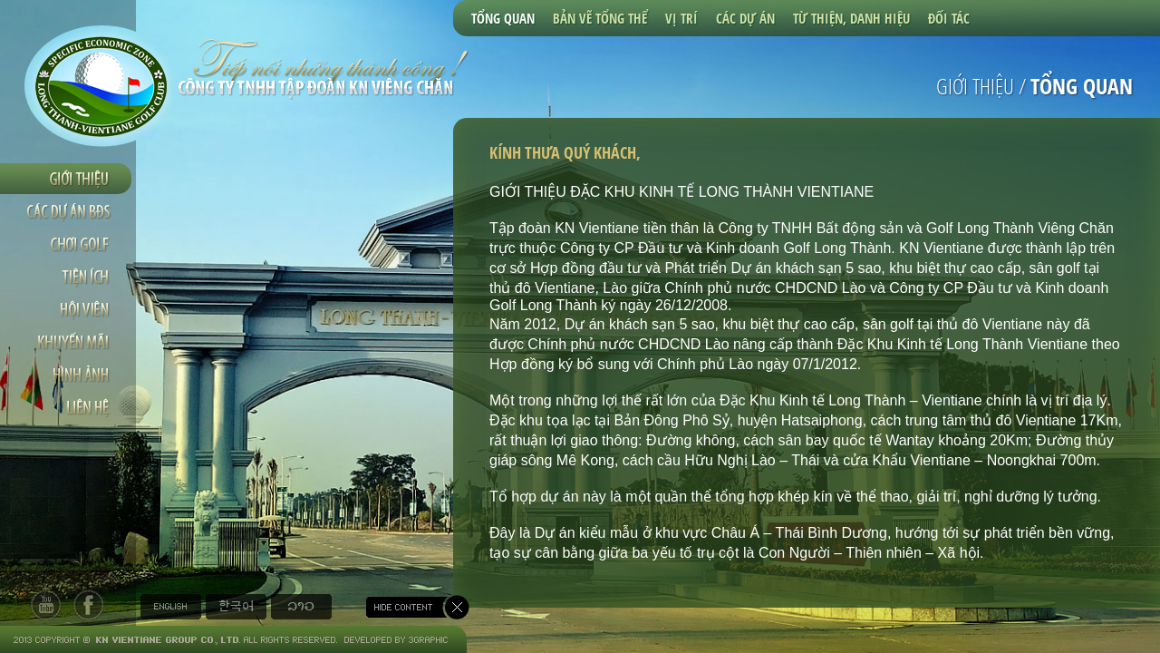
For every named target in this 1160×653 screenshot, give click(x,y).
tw (46, 605)
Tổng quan (503, 18)
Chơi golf (68, 244)
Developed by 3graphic (394, 639)
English (170, 606)
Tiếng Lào (301, 606)
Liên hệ (68, 407)
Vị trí (681, 18)
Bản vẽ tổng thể (600, 18)
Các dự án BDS (68, 211)
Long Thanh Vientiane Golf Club (101, 86)
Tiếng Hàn (236, 606)
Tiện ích (68, 276)
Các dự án (745, 18)
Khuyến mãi (68, 341)
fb (88, 605)
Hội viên (68, 309)
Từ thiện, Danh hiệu (851, 18)
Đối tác (949, 18)
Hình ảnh (68, 374)
